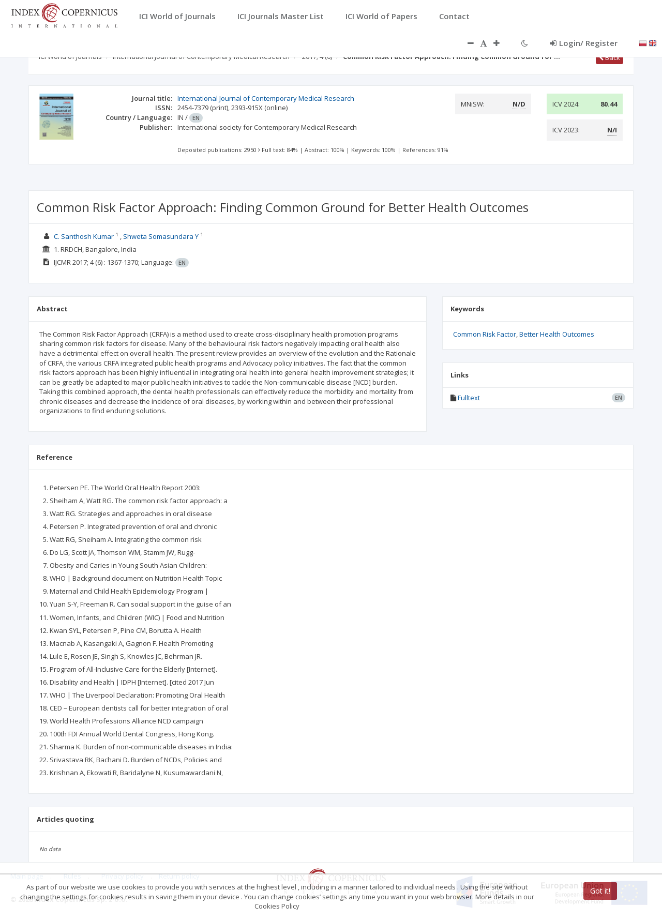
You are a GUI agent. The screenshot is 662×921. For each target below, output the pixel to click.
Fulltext (469, 397)
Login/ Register (584, 43)
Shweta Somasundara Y (161, 236)
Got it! (600, 891)
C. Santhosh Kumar (84, 236)
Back (609, 57)
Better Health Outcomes (556, 334)
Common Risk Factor (484, 334)
